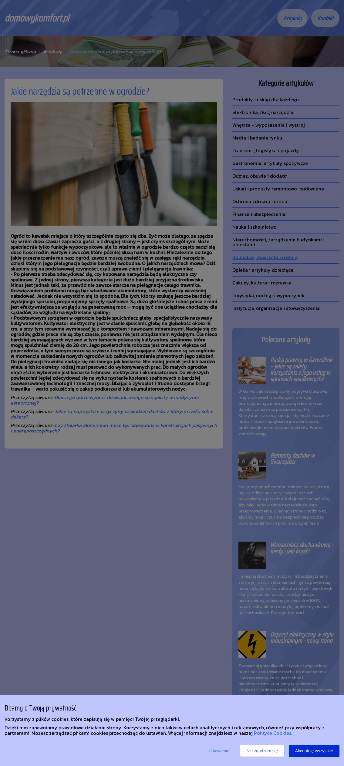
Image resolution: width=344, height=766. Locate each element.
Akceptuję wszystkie (314, 750)
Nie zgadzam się (262, 750)
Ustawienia (219, 750)
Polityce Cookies (272, 733)
